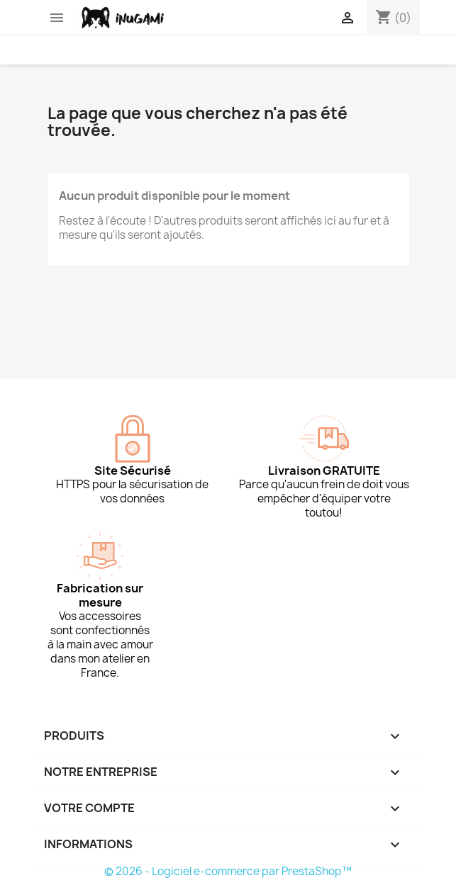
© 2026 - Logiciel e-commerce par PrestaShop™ (228, 871)
